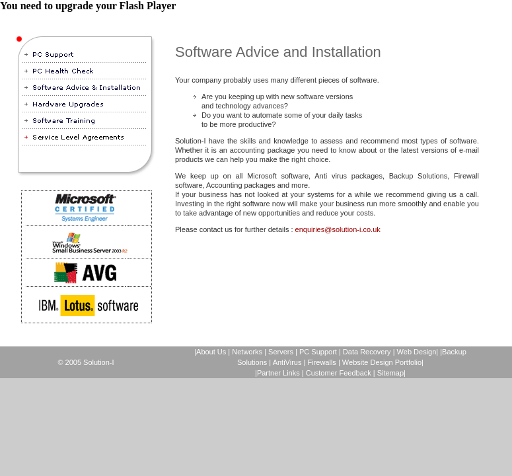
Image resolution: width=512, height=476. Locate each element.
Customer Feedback (338, 373)
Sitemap (390, 373)
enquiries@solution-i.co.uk (338, 229)
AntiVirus (287, 362)
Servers (280, 352)
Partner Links (278, 373)
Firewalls (321, 362)
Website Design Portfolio (381, 362)
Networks (247, 352)
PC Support (318, 352)
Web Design (417, 352)
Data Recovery (368, 352)
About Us (211, 352)
